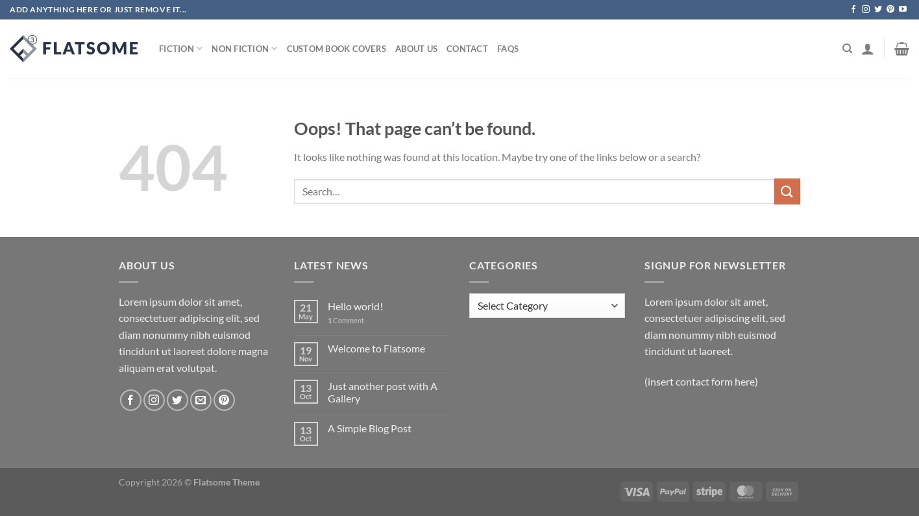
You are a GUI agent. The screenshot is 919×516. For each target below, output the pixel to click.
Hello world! (355, 306)
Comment (346, 320)
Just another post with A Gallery (382, 392)
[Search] (847, 48)
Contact (467, 48)
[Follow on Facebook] (853, 9)
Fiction (180, 48)
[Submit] (787, 191)
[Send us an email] (201, 400)
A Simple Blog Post (369, 428)
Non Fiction (244, 48)
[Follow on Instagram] (866, 9)
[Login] (867, 48)
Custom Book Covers (337, 48)
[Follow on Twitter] (878, 9)
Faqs (508, 48)
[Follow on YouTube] (903, 9)
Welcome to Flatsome (376, 348)
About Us (416, 48)
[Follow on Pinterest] (890, 9)
